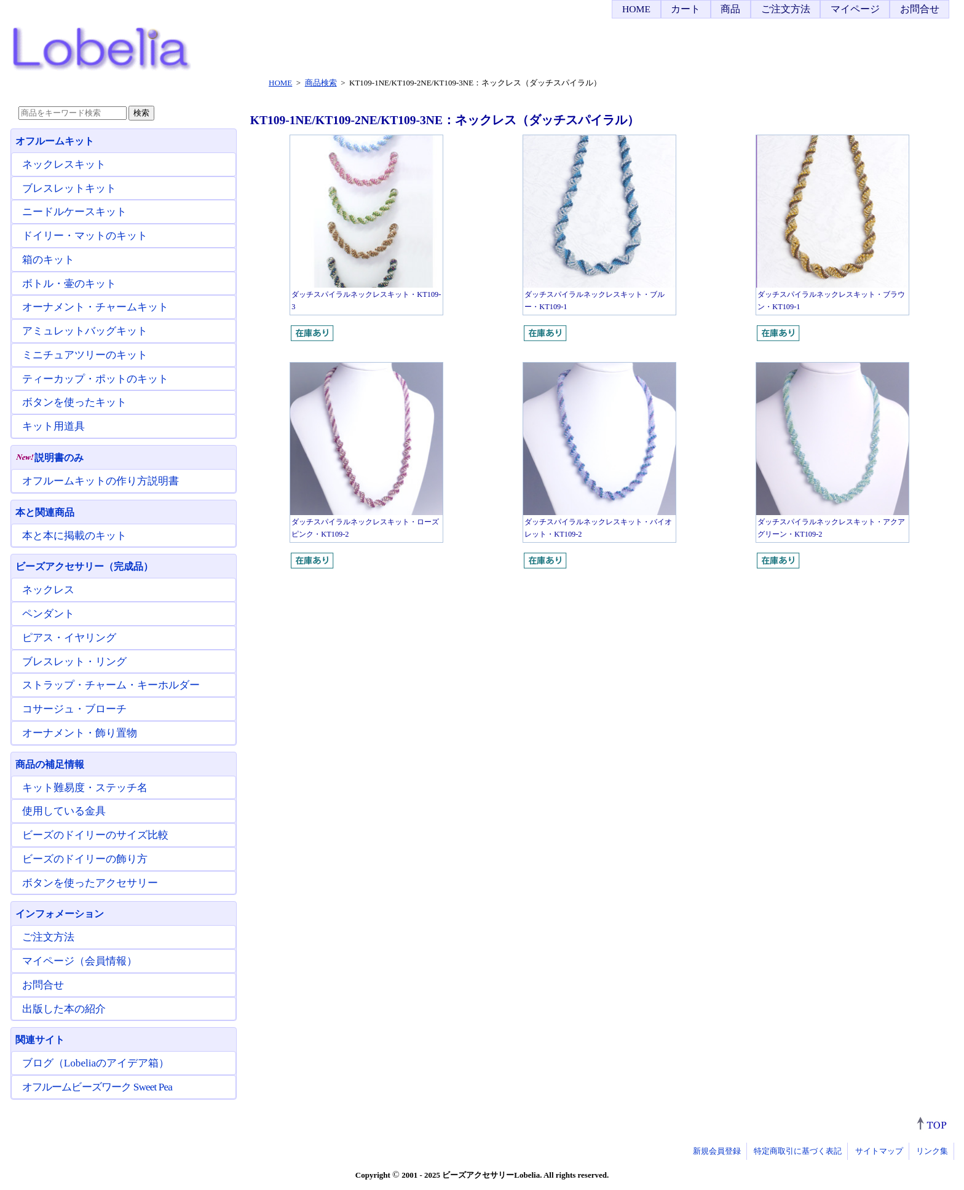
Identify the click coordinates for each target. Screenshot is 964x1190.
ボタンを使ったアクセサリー (90, 883)
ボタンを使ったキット (74, 402)
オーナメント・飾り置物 (79, 733)
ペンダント (48, 614)
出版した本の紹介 (64, 1009)
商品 (730, 9)
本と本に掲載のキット (74, 536)
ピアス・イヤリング (69, 638)
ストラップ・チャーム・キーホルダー (111, 685)
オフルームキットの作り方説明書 (100, 481)
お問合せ (919, 9)
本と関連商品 (44, 512)
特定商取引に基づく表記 (798, 1151)
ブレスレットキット (69, 188)
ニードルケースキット (74, 212)
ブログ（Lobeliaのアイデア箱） (95, 1063)
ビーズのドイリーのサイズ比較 (95, 835)
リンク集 (932, 1151)
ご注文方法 (785, 9)
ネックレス (48, 590)
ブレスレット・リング (74, 662)
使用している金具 (64, 811)
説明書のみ (49, 457)
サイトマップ (879, 1151)
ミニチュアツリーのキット (85, 355)
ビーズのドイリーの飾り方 (85, 859)
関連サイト (40, 1039)
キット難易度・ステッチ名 (85, 788)
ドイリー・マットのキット (85, 236)
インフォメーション (59, 913)
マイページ (855, 9)
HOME (636, 9)
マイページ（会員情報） (79, 961)
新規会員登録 (717, 1151)
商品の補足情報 (49, 764)
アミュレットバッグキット (85, 331)
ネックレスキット (64, 164)
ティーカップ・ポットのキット (95, 379)
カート (685, 9)
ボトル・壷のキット (69, 284)
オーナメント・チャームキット (95, 307)
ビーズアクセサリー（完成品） (84, 566)
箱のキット (48, 260)
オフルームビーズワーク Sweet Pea (97, 1087)
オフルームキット (54, 141)
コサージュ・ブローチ (74, 709)
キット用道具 (53, 426)
